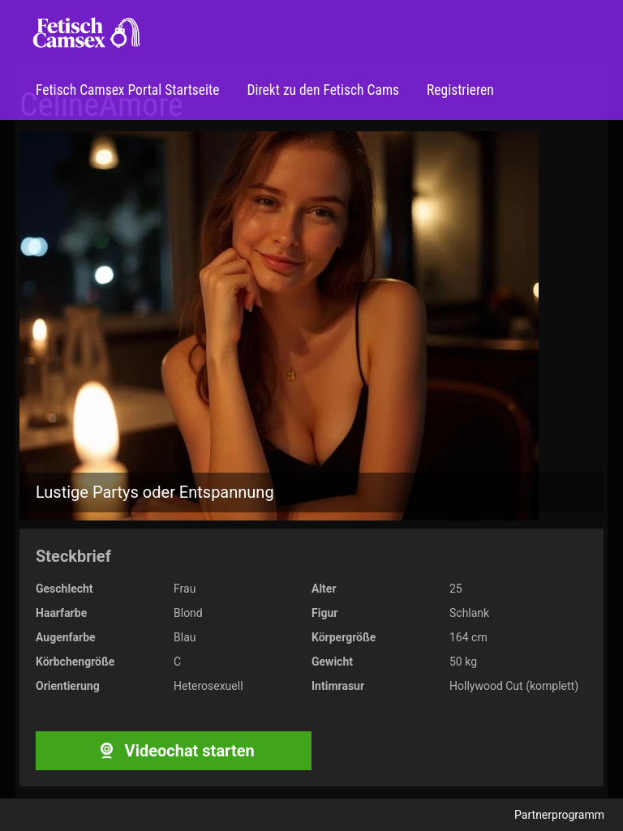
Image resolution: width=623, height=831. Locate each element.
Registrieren (458, 90)
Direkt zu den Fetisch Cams (321, 90)
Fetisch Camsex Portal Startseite (127, 90)
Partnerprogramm (559, 814)
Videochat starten (173, 750)
